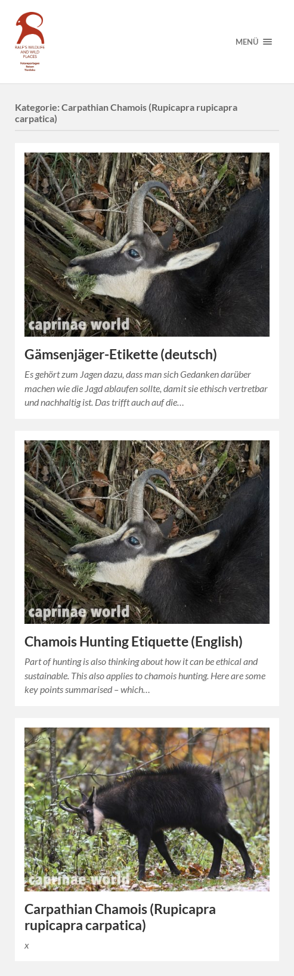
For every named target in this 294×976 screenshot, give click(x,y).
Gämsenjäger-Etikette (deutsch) (120, 354)
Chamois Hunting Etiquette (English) (133, 641)
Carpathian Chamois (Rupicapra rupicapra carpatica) (120, 917)
